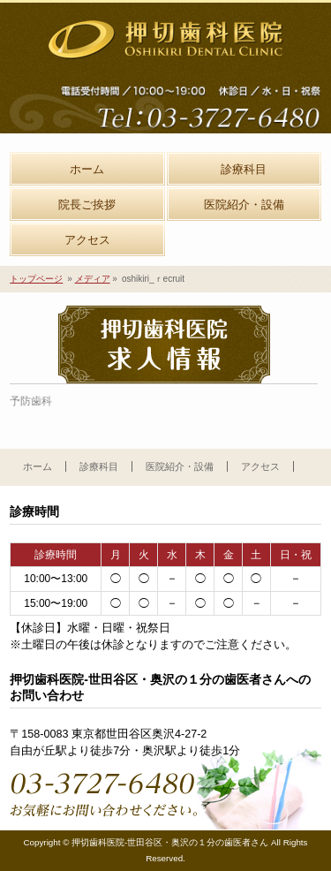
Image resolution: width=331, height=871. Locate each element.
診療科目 (98, 466)
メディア (92, 279)
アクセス (260, 466)
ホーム (37, 466)
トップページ (36, 279)
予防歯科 (31, 401)
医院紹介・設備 (180, 466)
